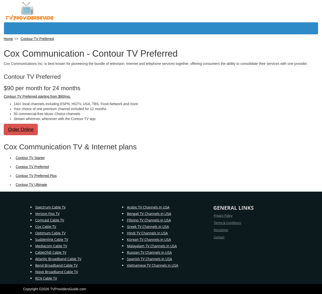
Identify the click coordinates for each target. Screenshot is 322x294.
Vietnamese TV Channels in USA (152, 265)
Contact (219, 237)
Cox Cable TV (45, 226)
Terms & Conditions (227, 223)
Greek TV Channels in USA (148, 226)
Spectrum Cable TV (50, 207)
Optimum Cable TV (50, 233)
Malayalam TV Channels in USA (152, 246)
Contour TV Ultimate (31, 185)
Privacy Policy (223, 215)
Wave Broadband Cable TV (56, 271)
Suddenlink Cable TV (51, 239)
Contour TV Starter (30, 158)
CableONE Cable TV (51, 252)
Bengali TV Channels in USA (149, 213)
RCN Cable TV (46, 278)
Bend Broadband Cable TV (56, 265)
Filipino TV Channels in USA (149, 220)
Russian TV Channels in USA (149, 252)
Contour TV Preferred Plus (36, 176)
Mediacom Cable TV (51, 246)
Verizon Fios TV (47, 213)
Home (8, 39)
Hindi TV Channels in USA (147, 233)
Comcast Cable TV (49, 220)
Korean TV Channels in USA (149, 239)
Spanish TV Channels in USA (149, 258)
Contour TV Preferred (37, 39)
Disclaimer (221, 230)
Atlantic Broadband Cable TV (58, 258)
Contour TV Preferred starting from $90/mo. (37, 96)
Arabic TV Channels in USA (148, 207)
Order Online (21, 129)
